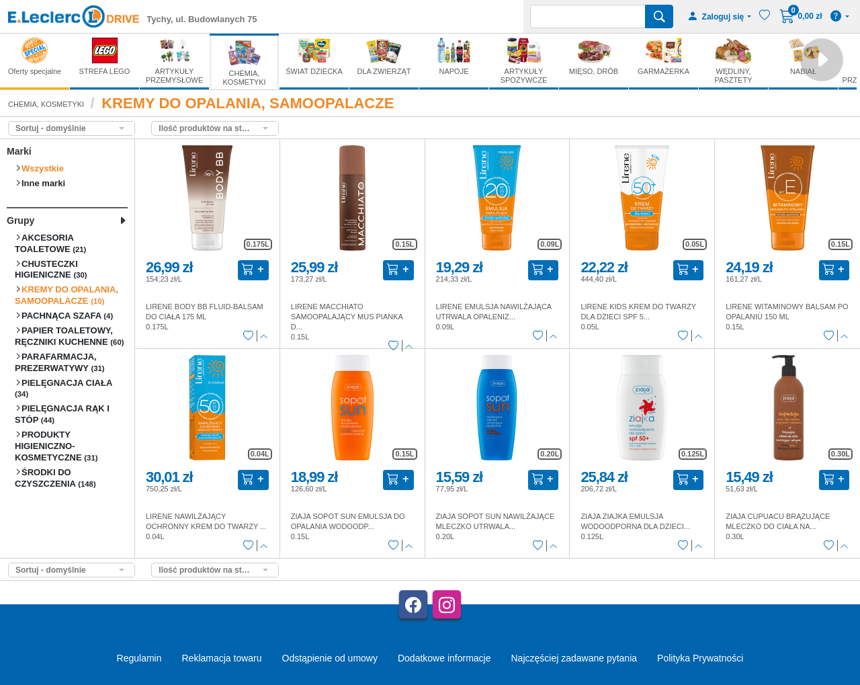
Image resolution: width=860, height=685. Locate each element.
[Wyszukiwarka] (588, 16)
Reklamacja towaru (221, 658)
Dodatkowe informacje (444, 658)
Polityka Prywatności (700, 658)
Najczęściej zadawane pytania (574, 658)
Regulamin (139, 658)
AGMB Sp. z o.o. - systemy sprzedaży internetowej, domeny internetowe (231, 680)
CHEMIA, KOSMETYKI (46, 104)
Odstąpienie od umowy (330, 658)
